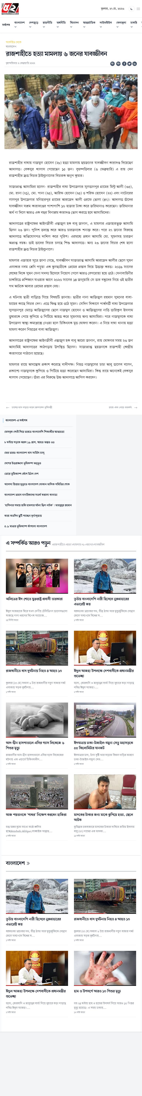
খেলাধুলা (122, 25)
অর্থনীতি (62, 25)
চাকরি (135, 25)
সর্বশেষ (6, 25)
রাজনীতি (48, 25)
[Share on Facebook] (124, 64)
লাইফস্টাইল (107, 25)
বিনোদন (75, 25)
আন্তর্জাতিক (90, 25)
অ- (112, 64)
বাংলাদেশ (20, 25)
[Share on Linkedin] (134, 64)
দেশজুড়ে (35, 25)
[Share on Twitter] (129, 64)
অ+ (119, 64)
